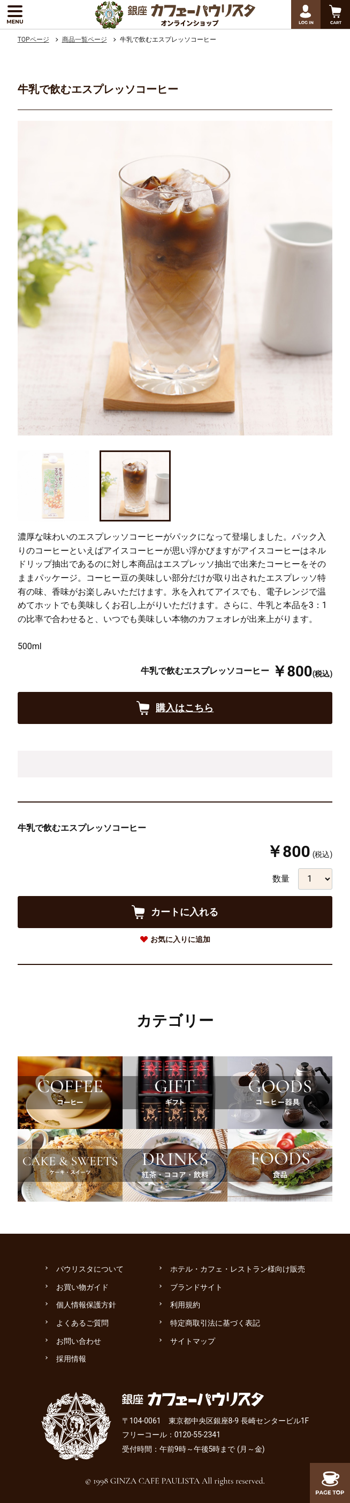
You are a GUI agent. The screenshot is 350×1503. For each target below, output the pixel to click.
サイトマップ (192, 1341)
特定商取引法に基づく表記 (215, 1323)
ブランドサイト (196, 1287)
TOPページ (33, 39)
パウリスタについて (90, 1269)
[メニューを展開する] (14, 14)
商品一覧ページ (84, 39)
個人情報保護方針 (86, 1304)
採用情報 (71, 1358)
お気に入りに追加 (180, 939)
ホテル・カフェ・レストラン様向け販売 (237, 1269)
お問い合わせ (78, 1341)
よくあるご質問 (82, 1323)
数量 (281, 879)
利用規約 (185, 1304)
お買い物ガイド (82, 1287)
